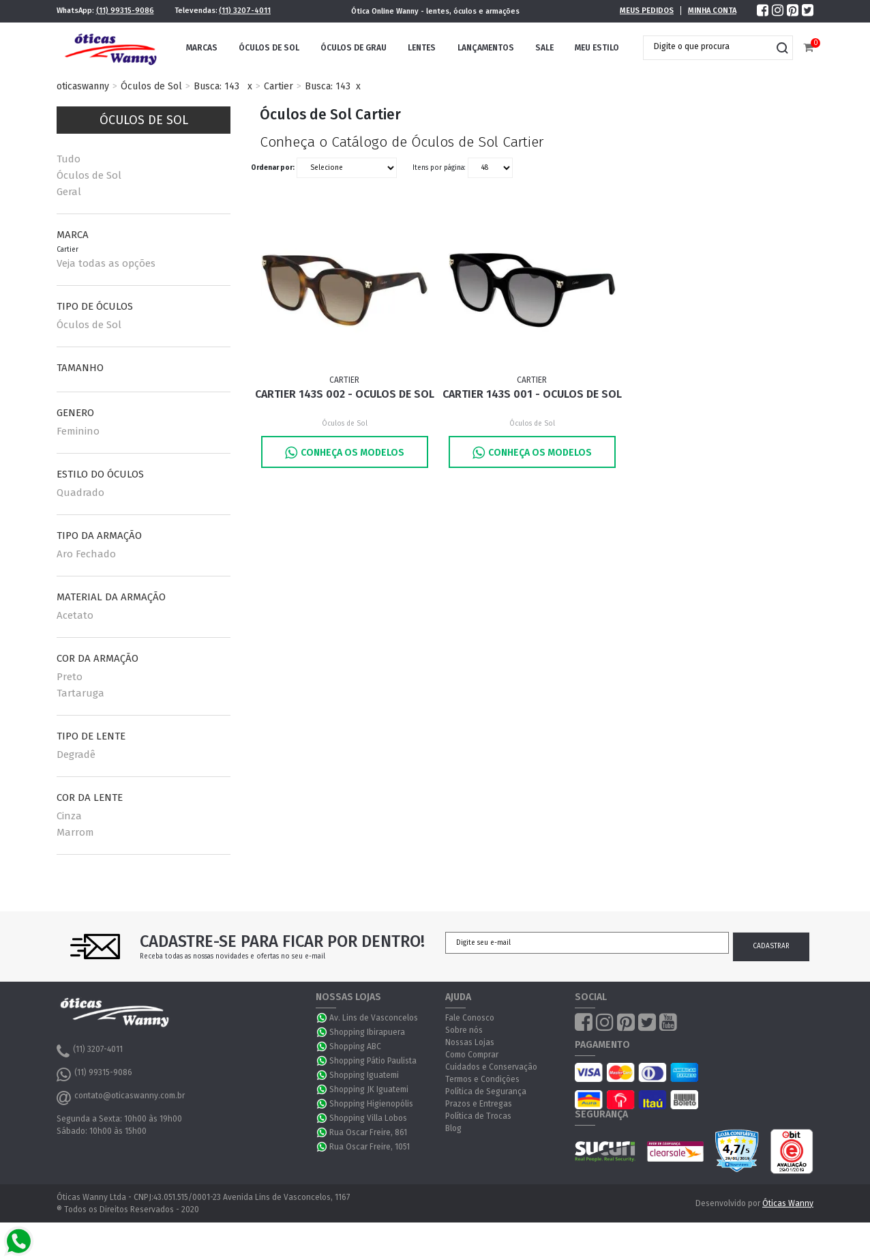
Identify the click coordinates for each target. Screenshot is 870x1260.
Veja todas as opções (106, 263)
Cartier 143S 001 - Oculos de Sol (532, 393)
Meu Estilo (597, 48)
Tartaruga (80, 693)
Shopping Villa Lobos (368, 1118)
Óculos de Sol (269, 48)
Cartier (278, 86)
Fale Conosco (469, 1018)
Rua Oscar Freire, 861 (368, 1132)
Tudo (68, 159)
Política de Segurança (485, 1091)
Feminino (78, 431)
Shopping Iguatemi (364, 1075)
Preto (69, 677)
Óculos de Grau (353, 48)
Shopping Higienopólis (371, 1104)
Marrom (75, 832)
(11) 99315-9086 (125, 10)
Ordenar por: (273, 168)
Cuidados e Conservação (491, 1067)
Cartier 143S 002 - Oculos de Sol (344, 393)
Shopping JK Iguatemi (368, 1089)
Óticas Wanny (787, 1203)
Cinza (69, 816)
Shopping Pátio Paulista (373, 1061)
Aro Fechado (86, 554)
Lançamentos (485, 48)
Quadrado (80, 492)
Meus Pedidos (647, 10)
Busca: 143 (216, 86)
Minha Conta (712, 10)
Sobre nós (464, 1030)
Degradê (76, 754)
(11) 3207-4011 (245, 10)
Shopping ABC (355, 1046)
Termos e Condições (482, 1079)
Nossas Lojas (469, 1042)
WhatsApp (322, 1018)
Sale (544, 48)
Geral (69, 192)
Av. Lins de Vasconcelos (373, 1018)
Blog (453, 1128)
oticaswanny (83, 86)
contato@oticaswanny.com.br (121, 1097)
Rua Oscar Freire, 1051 (369, 1147)
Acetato (75, 615)
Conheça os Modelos (344, 452)
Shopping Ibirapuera (367, 1032)
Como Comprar (471, 1054)
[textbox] (708, 46)
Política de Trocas (478, 1116)
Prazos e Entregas (478, 1104)
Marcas (201, 48)
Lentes (422, 48)
